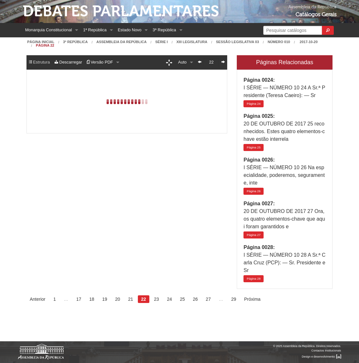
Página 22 (45, 45)
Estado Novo (129, 29)
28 (253, 278)
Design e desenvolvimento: (321, 356)
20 (117, 299)
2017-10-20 (308, 42)
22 (143, 299)
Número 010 (279, 42)
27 (253, 235)
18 (91, 299)
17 (78, 299)
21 (130, 299)
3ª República (164, 29)
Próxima (252, 299)
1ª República (94, 29)
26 (253, 191)
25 (253, 147)
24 (253, 103)
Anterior (37, 299)
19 (104, 299)
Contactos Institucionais (326, 350)
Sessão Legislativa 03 (237, 42)
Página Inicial (40, 42)
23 (156, 299)
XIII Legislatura (191, 42)
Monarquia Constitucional (48, 29)
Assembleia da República (121, 42)
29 (233, 299)
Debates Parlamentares (121, 11)
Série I (161, 42)
